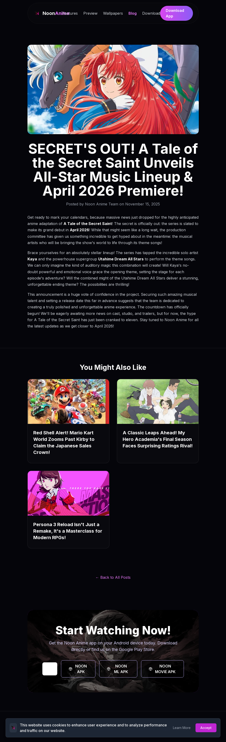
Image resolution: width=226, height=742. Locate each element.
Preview (90, 13)
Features (70, 13)
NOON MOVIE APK (162, 669)
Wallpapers (113, 13)
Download (151, 13)
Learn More (182, 728)
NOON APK (78, 669)
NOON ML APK (117, 669)
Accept (206, 728)
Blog (132, 13)
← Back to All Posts (113, 577)
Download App (175, 13)
